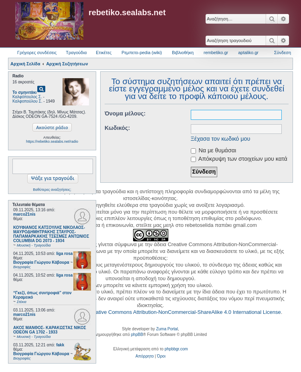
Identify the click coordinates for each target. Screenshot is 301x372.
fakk (60, 345)
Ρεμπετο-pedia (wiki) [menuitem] (141, 52)
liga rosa (64, 253)
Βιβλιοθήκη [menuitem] (183, 52)
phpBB (137, 334)
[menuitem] (144, 356)
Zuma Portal (167, 329)
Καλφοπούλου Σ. (27, 101)
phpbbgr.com (176, 349)
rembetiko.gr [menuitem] (216, 52)
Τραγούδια (76, 52)
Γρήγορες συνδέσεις (37, 52)
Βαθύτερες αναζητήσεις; (52, 190)
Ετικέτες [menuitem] (103, 52)
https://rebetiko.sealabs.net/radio (52, 142)
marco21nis (24, 214)
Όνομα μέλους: (125, 113)
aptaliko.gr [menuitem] (248, 52)
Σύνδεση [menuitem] (282, 52)
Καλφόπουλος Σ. (27, 97)
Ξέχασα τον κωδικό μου (220, 138)
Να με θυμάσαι (213, 150)
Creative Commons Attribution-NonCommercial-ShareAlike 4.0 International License (184, 312)
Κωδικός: (117, 128)
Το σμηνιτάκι (24, 92)
